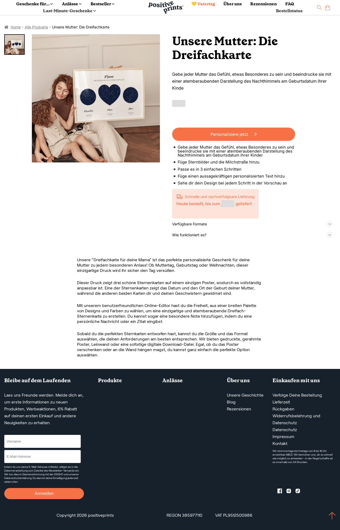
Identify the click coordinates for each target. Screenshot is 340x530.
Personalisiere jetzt (234, 134)
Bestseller (102, 4)
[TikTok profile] (299, 492)
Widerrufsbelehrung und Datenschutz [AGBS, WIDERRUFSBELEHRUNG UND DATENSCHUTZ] (296, 419)
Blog (231, 402)
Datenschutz (285, 429)
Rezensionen (263, 4)
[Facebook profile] (281, 492)
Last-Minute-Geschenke (69, 11)
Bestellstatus (289, 11)
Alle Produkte (36, 27)
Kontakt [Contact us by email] (280, 443)
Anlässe (71, 4)
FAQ (289, 4)
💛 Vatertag (203, 4)
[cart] (327, 7)
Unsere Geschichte (245, 395)
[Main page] (166, 7)
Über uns (232, 4)
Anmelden (44, 493)
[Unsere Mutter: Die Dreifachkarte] (96, 98)
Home (16, 27)
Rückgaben (283, 409)
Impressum (283, 436)
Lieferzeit (281, 402)
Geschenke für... (34, 4)
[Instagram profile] (290, 492)
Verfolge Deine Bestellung (297, 395)
